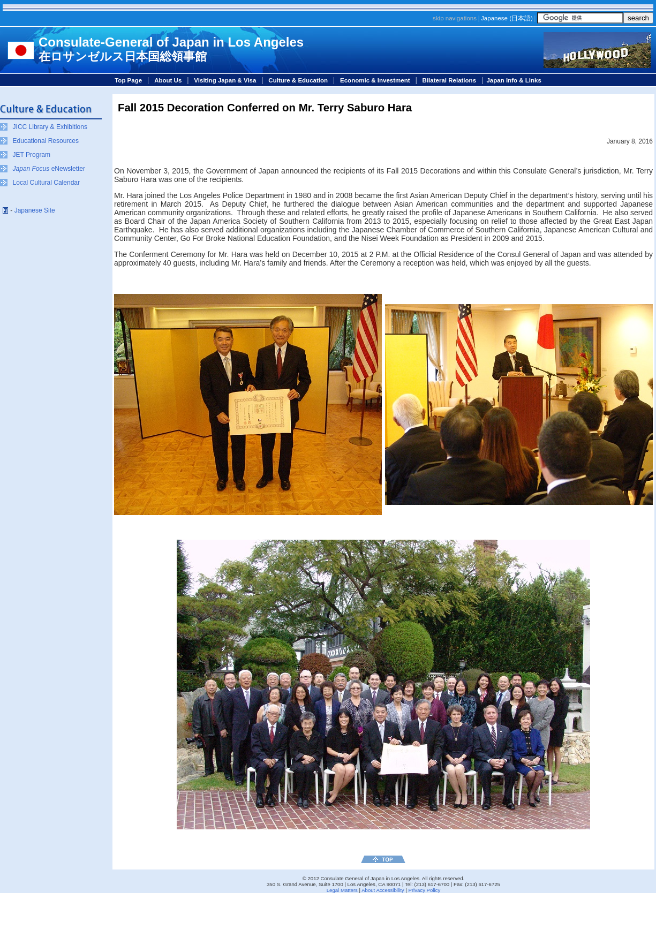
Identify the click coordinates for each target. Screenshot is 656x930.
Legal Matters (342, 890)
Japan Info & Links (513, 80)
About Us (168, 80)
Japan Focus (31, 168)
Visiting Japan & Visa (225, 80)
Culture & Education (298, 80)
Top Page (128, 80)
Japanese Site (34, 210)
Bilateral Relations (449, 80)
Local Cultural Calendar (46, 182)
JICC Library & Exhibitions (50, 127)
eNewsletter (67, 168)
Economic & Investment (375, 80)
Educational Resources (46, 141)
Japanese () (507, 18)
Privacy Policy (424, 890)
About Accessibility (382, 890)
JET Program (31, 154)
